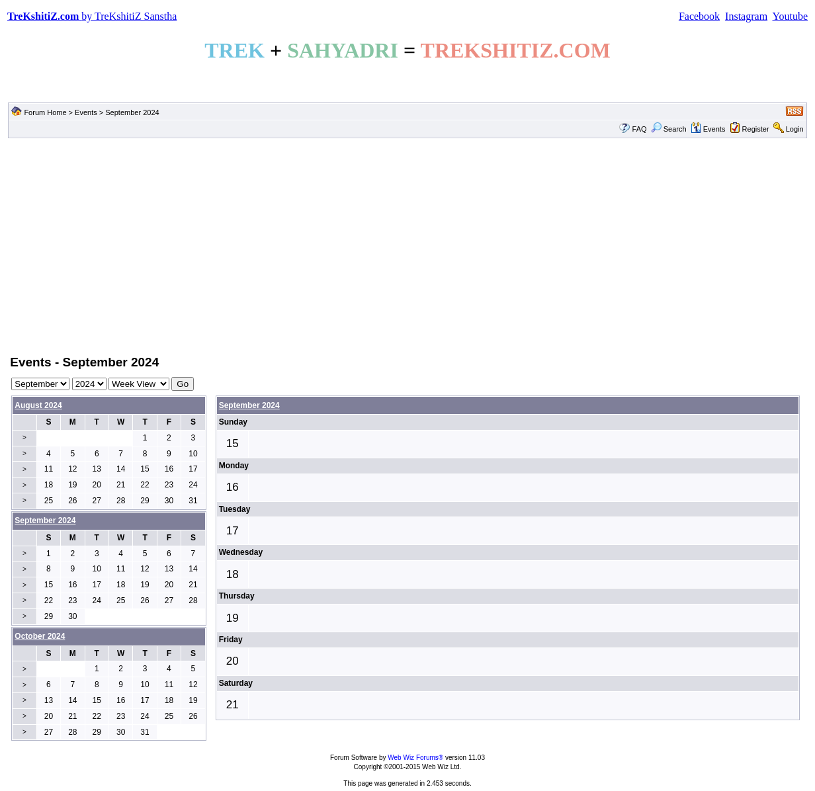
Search (669, 129)
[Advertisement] (407, 245)
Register (755, 129)
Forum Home (45, 112)
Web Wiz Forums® (415, 757)
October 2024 (40, 636)
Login (795, 129)
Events (86, 112)
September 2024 (249, 405)
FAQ (639, 129)
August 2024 (38, 405)
